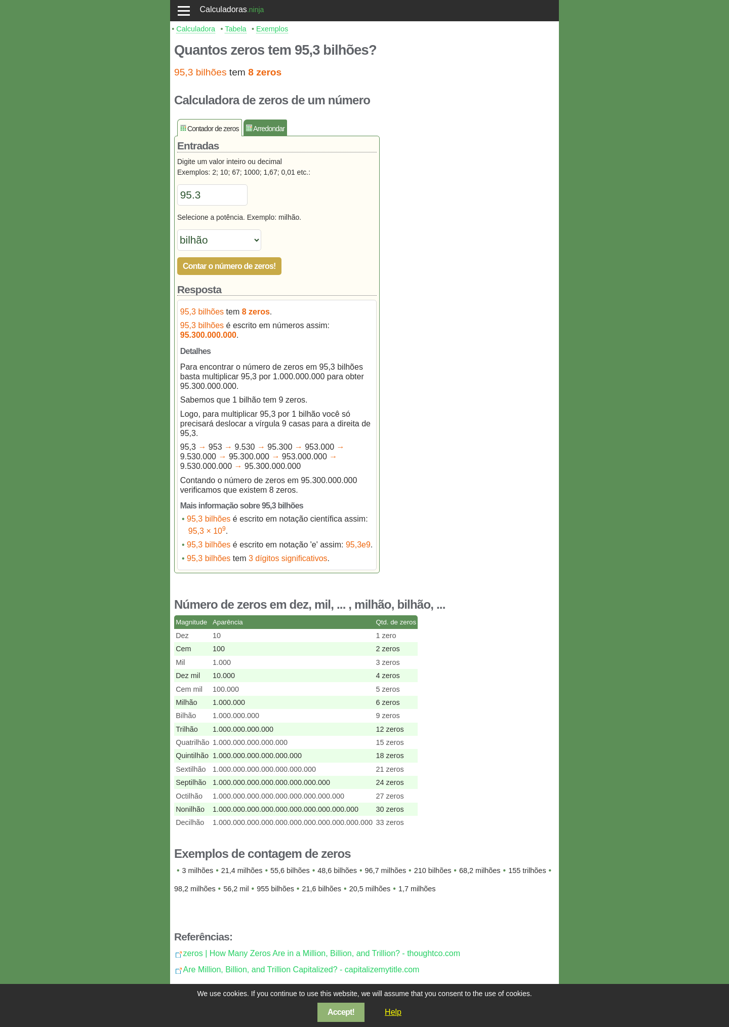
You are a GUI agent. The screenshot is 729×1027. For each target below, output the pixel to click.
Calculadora (195, 29)
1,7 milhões (417, 889)
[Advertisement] (472, 271)
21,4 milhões (242, 870)
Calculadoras (223, 9)
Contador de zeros (213, 129)
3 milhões (198, 870)
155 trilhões (527, 870)
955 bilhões (275, 889)
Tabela (235, 29)
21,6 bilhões (321, 889)
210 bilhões (433, 870)
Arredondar (269, 129)
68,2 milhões (480, 870)
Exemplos (272, 29)
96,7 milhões (386, 870)
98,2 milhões (195, 889)
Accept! (341, 1012)
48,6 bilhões (337, 870)
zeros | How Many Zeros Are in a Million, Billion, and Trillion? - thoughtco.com (322, 953)
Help (393, 1012)
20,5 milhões (370, 889)
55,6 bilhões (290, 870)
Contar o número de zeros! (229, 266)
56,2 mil (236, 889)
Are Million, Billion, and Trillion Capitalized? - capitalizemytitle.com (301, 969)
